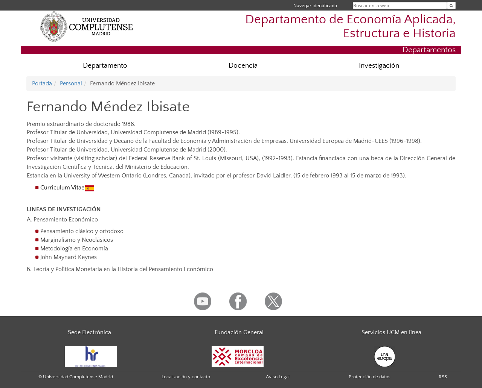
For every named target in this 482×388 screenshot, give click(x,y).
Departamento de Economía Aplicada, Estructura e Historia (350, 27)
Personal (71, 83)
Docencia (243, 66)
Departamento (105, 66)
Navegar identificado (315, 5)
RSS (443, 376)
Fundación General (239, 332)
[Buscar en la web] (451, 5)
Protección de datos (369, 376)
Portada (42, 83)
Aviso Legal (278, 376)
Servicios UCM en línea (391, 332)
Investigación (379, 66)
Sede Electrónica (89, 332)
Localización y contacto (186, 376)
